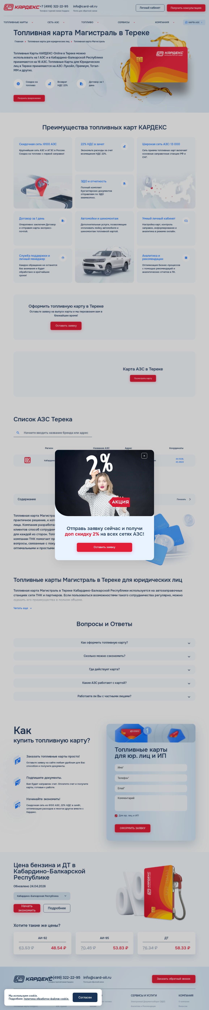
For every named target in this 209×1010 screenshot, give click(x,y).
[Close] (147, 457)
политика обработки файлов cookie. (46, 998)
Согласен (85, 997)
